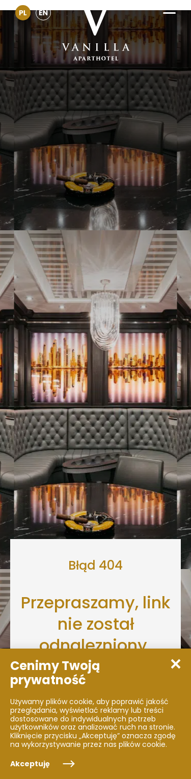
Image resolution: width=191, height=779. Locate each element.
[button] (169, 9)
